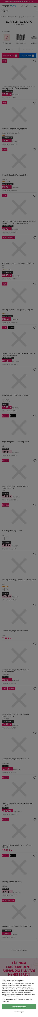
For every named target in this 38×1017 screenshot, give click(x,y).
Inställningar (19, 1012)
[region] (19, 996)
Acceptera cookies (19, 1006)
